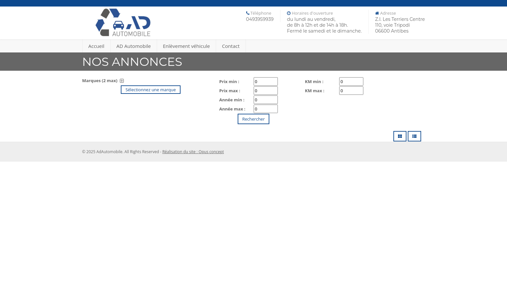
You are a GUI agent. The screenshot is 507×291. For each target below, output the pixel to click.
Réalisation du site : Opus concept (193, 151)
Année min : (232, 100)
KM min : (314, 81)
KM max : (314, 91)
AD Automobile (134, 46)
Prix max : (229, 91)
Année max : (232, 109)
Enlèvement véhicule (186, 46)
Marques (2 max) (103, 81)
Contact (231, 46)
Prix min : (229, 81)
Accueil (96, 46)
